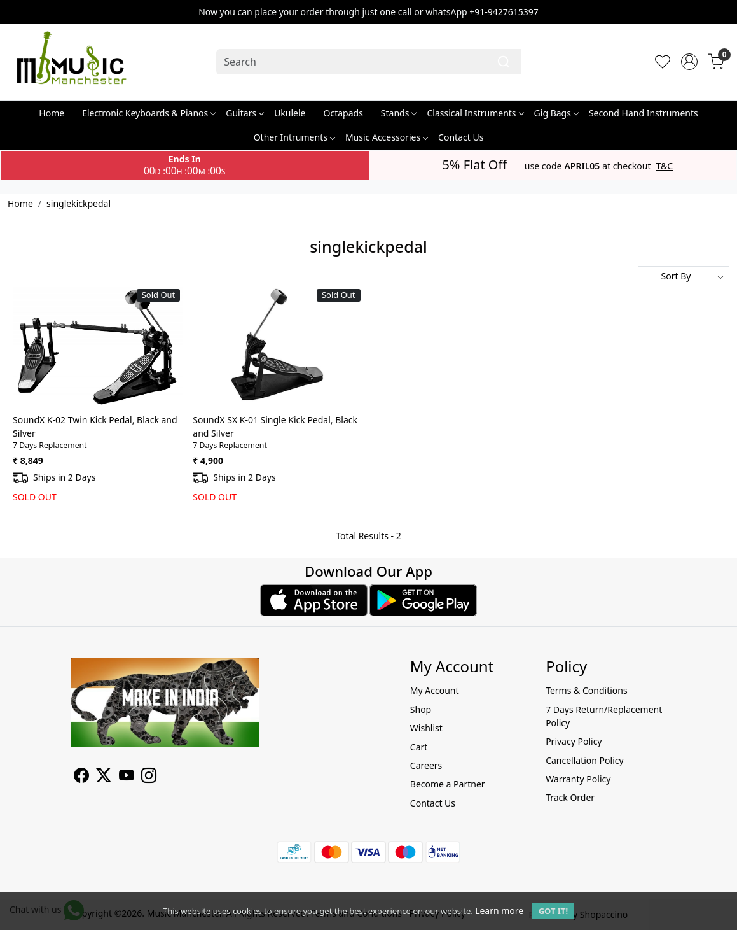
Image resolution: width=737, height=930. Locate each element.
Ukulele (289, 113)
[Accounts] (689, 61)
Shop (420, 709)
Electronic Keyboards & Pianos (148, 113)
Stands (399, 113)
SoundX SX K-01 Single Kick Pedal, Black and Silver (275, 426)
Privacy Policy (574, 741)
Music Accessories (386, 137)
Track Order (570, 797)
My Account (434, 690)
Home (51, 113)
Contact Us (460, 137)
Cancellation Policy (585, 760)
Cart (419, 747)
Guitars (244, 113)
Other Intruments (294, 137)
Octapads (343, 113)
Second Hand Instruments (643, 113)
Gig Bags (556, 113)
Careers (426, 765)
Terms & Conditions (587, 690)
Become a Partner (447, 784)
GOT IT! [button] (553, 911)
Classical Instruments (475, 113)
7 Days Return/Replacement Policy (604, 716)
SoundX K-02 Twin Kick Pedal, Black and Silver (95, 426)
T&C (664, 166)
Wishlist (426, 728)
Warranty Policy (578, 779)
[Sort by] (683, 276)
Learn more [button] (499, 911)
